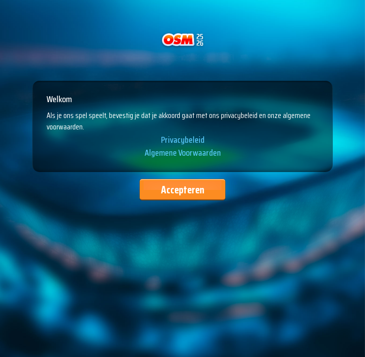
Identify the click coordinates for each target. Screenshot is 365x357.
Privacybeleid (183, 140)
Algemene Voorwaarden (183, 153)
